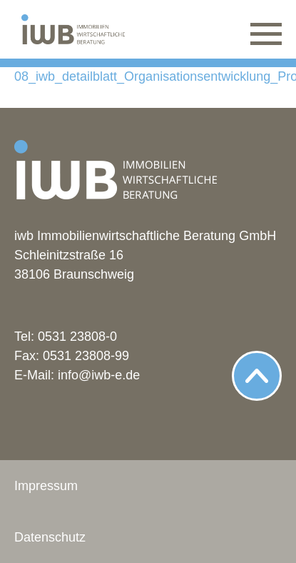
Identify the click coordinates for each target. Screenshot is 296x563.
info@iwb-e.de (99, 375)
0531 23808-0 (77, 336)
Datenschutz (50, 537)
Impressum (46, 486)
